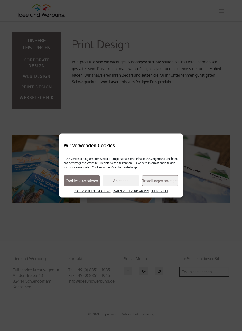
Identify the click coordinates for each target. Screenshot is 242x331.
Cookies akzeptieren (82, 180)
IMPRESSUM (159, 191)
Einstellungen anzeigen (160, 180)
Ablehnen (121, 180)
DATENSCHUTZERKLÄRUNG (92, 191)
